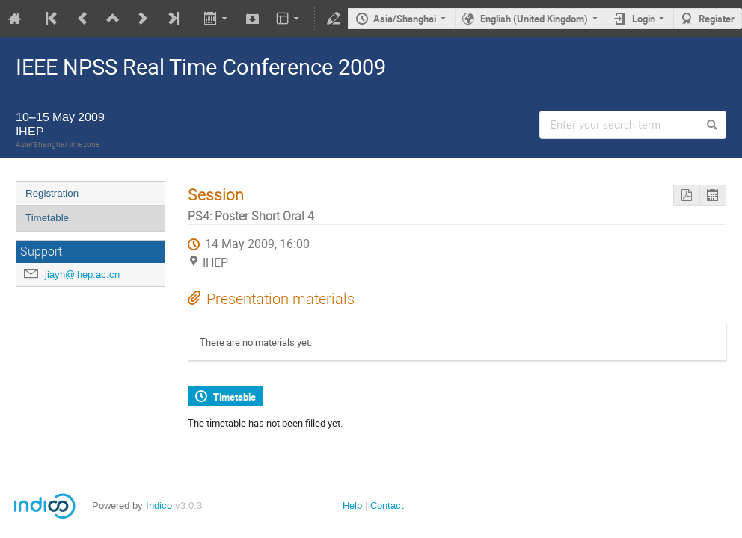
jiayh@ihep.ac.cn (82, 274)
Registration (52, 193)
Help (352, 505)
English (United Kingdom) (534, 18)
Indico (159, 505)
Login (643, 18)
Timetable (47, 217)
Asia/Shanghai (404, 18)
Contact (387, 505)
